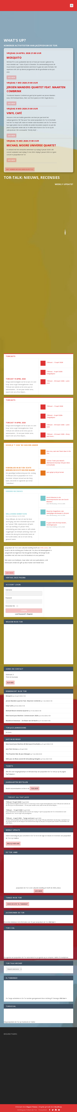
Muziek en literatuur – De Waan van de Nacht (22, 721)
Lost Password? (20, 614)
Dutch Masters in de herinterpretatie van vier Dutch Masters (57, 499)
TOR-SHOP (34, 788)
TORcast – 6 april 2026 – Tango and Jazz (20, 818)
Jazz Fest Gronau (12, 749)
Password (9, 598)
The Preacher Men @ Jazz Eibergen (18, 754)
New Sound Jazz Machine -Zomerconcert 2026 (22, 716)
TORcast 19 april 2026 (16, 379)
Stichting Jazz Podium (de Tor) (27, 1110)
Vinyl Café (14, 113)
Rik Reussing (53, 504)
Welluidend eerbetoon (16, 514)
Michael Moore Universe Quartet (31, 145)
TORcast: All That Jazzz (18, 797)
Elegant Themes (31, 1107)
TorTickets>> (10, 774)
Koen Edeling (12, 516)
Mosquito (14, 57)
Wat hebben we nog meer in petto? (19, 169)
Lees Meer (9, 573)
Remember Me (10, 606)
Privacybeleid (42, 1110)
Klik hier (10, 683)
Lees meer (11, 77)
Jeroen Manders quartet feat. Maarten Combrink (23, 701)
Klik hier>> (52, 922)
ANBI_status (44, 548)
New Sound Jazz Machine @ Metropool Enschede (23, 744)
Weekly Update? (64, 184)
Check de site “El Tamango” (17, 904)
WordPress (58, 1107)
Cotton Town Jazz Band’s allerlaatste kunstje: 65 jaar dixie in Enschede (58, 463)
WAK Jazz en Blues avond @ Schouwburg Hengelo (23, 759)
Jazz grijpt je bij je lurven (55, 472)
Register (30, 614)
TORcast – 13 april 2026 (55, 362)
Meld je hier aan (13, 844)
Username (9, 590)
